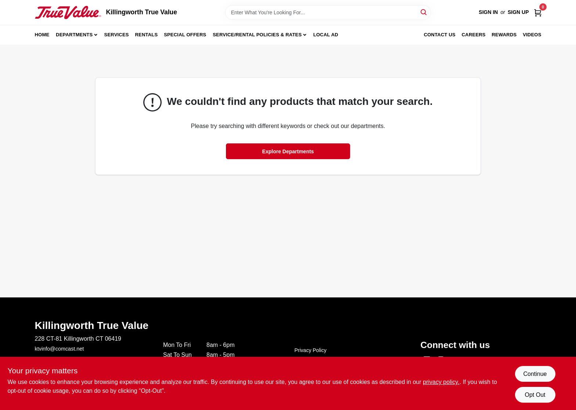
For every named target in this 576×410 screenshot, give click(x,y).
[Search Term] (328, 12)
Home (42, 34)
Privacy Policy (311, 350)
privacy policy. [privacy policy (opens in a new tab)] (441, 382)
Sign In (488, 12)
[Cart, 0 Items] (537, 12)
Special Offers (185, 34)
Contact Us (440, 34)
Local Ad (325, 34)
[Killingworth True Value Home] (68, 12)
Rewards (504, 34)
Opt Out (535, 395)
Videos (532, 34)
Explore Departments (288, 151)
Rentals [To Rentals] (146, 34)
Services (116, 34)
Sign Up (518, 12)
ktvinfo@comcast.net (59, 349)
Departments (74, 34)
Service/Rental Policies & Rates (257, 34)
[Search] (424, 12)
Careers (474, 34)
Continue (535, 374)
